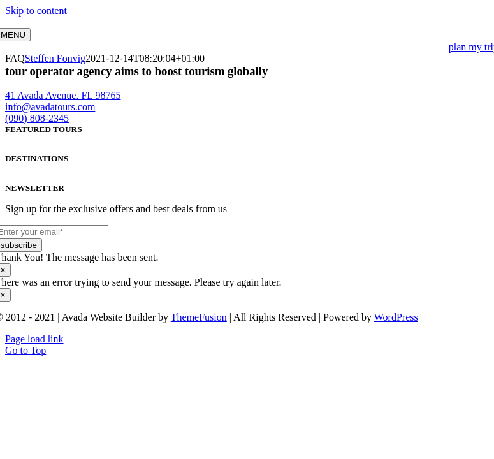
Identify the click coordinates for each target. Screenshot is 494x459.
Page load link (34, 338)
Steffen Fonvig (55, 58)
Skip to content (36, 10)
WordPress (396, 317)
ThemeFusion (199, 317)
